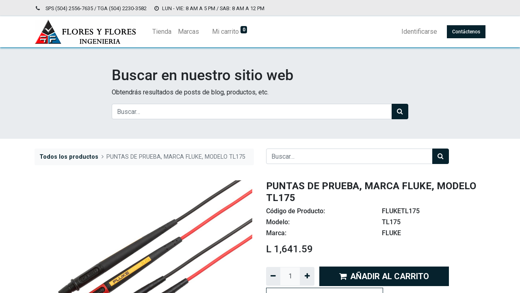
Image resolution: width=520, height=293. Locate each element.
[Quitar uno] (273, 276)
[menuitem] (162, 32)
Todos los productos (68, 156)
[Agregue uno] (307, 276)
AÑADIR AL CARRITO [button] (384, 276)
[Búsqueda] (400, 111)
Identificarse (419, 31)
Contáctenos (466, 32)
